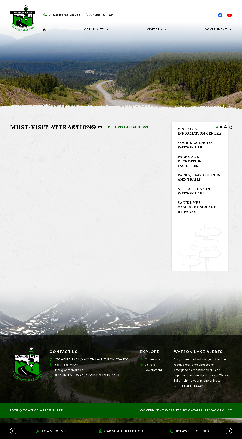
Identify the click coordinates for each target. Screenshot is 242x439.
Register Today (191, 391)
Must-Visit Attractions (128, 127)
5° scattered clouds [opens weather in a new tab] (64, 15)
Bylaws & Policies (189, 431)
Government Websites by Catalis (171, 415)
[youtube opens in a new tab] (229, 15)
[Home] (44, 29)
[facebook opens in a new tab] (220, 15)
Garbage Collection (121, 431)
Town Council (52, 431)
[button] (13, 431)
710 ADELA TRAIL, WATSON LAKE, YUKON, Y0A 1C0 (91, 365)
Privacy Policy (218, 415)
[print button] (230, 127)
